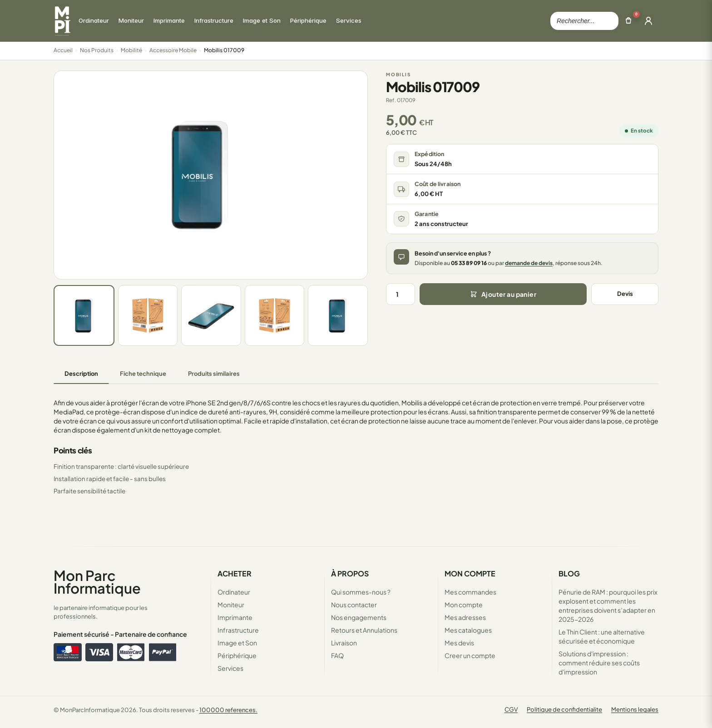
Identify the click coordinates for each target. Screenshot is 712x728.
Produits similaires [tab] (214, 373)
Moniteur (231, 604)
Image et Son (237, 643)
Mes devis (459, 643)
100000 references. (228, 709)
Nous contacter (354, 604)
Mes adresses (465, 617)
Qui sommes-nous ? (361, 592)
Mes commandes (470, 592)
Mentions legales (634, 709)
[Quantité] (400, 294)
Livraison (344, 643)
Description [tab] (81, 373)
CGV (511, 709)
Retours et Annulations (364, 630)
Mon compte (464, 604)
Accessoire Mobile (173, 50)
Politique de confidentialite (564, 709)
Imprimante (235, 617)
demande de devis (529, 263)
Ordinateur (234, 592)
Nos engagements (358, 617)
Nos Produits (97, 50)
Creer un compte (470, 655)
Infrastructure (238, 630)
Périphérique (237, 655)
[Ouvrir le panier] (628, 21)
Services (230, 668)
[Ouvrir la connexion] (648, 21)
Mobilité (131, 50)
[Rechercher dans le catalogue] (584, 21)
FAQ (337, 655)
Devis (625, 293)
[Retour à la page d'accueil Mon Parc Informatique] (62, 21)
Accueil (63, 50)
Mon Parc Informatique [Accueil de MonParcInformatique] (97, 581)
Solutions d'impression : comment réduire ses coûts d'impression (599, 662)
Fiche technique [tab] (143, 373)
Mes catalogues (468, 630)
